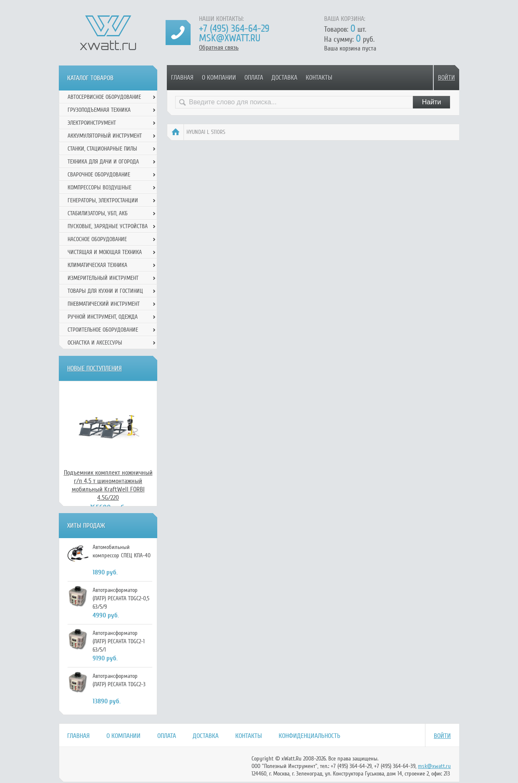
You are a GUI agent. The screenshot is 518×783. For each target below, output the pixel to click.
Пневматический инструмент (104, 303)
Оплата (253, 77)
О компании (219, 77)
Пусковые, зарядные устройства (108, 226)
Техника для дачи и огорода (103, 161)
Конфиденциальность (309, 736)
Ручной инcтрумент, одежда (103, 316)
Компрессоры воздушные (99, 187)
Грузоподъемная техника (99, 109)
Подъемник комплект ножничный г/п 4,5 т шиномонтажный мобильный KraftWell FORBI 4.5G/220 (108, 485)
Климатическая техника (97, 265)
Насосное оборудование (97, 239)
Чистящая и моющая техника (105, 252)
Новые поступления (94, 368)
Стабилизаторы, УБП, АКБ (98, 213)
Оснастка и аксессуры (95, 342)
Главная (182, 77)
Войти (446, 77)
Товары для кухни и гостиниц (105, 291)
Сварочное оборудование (99, 174)
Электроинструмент (92, 122)
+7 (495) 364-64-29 (234, 29)
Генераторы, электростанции (103, 200)
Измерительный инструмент (103, 278)
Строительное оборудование (103, 329)
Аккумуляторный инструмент (105, 135)
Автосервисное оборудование (104, 97)
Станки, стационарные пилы (102, 148)
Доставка (284, 77)
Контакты (319, 77)
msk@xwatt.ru (229, 38)
